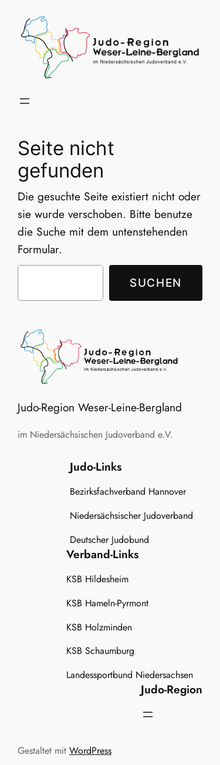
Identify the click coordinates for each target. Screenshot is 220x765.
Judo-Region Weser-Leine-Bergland (100, 407)
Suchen (156, 283)
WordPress (90, 750)
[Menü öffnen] (25, 101)
